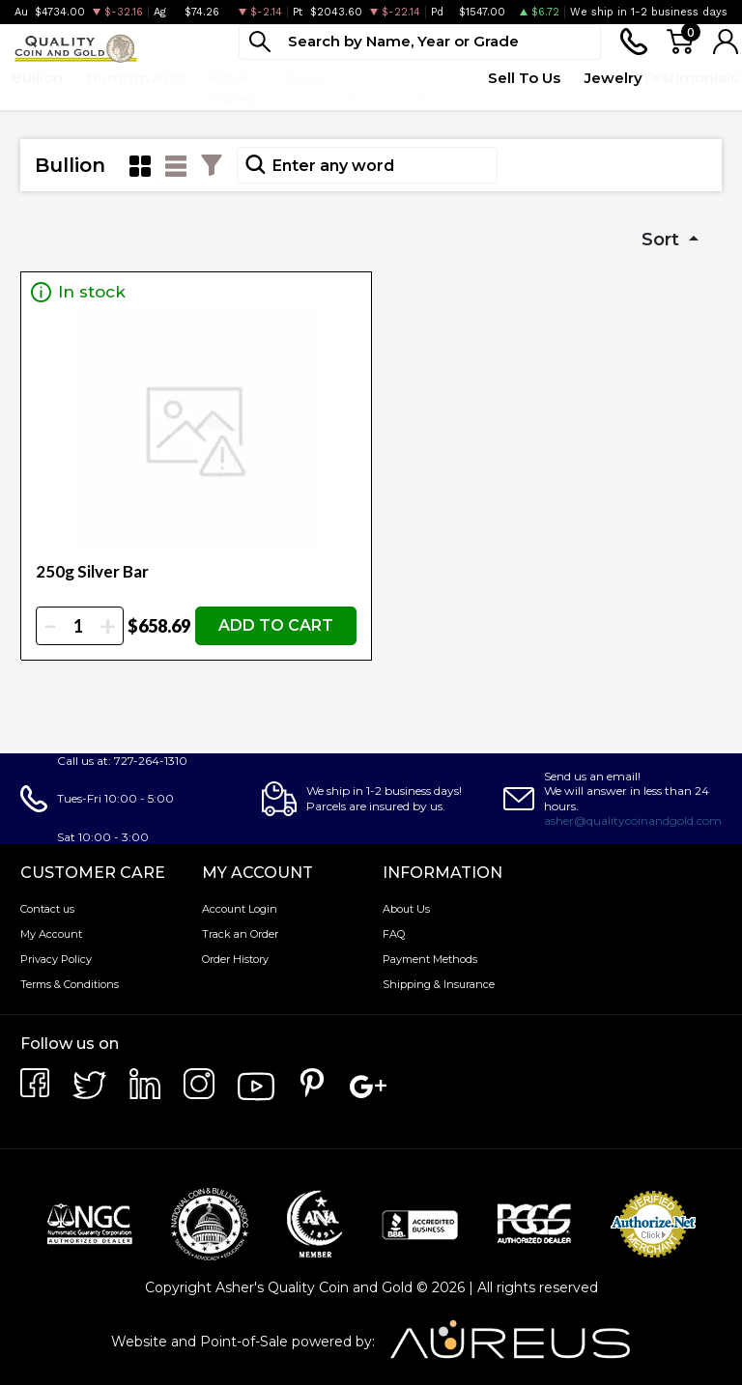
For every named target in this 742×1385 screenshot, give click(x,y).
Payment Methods (430, 959)
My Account (51, 934)
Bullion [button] (37, 78)
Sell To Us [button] (524, 78)
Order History (235, 959)
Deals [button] (305, 78)
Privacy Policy (56, 959)
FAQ (394, 934)
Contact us (47, 909)
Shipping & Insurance (439, 984)
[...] (420, 42)
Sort (663, 239)
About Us (406, 909)
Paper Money (234, 88)
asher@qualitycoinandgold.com (633, 820)
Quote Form (440, 88)
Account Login (239, 909)
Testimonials (690, 78)
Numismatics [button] (136, 78)
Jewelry (613, 78)
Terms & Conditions (69, 984)
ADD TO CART (275, 625)
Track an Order (240, 934)
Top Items (371, 88)
